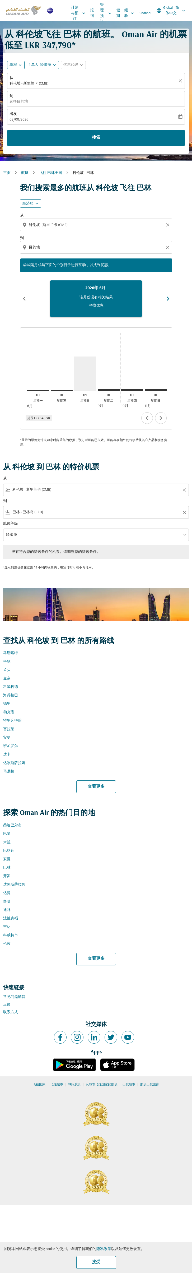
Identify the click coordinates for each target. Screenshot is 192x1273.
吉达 (7, 927)
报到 (92, 13)
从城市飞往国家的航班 (102, 1084)
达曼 (7, 893)
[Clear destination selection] (168, 247)
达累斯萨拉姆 (14, 763)
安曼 (7, 738)
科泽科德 (10, 687)
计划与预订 (79, 13)
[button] (43, 65)
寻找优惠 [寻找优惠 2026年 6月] (96, 306)
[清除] (181, 81)
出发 (13, 114)
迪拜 (7, 910)
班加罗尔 (10, 746)
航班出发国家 (149, 1084)
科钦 (7, 662)
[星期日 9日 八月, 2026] (85, 374)
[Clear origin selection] (168, 225)
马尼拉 (8, 772)
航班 (25, 173)
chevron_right (161, 418)
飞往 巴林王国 (50, 173)
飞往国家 (39, 1084)
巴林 (7, 868)
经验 (130, 13)
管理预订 (107, 13)
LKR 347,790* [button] (50, 45)
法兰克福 (10, 918)
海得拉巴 (10, 695)
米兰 (7, 842)
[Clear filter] (184, 490)
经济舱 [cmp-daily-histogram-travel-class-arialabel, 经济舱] (28, 204)
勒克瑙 (8, 712)
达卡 (7, 755)
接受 (96, 1262)
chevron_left (147, 418)
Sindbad (145, 13)
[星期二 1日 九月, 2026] (109, 390)
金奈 (7, 679)
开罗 (7, 876)
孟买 (7, 670)
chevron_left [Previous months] (24, 298)
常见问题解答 (14, 997)
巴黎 (7, 834)
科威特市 (10, 935)
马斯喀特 (10, 653)
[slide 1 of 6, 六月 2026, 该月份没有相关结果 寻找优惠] (96, 298)
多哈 (7, 902)
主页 (7, 173)
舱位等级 (10, 524)
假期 (118, 13)
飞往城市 (56, 1084)
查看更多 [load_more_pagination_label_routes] (96, 787)
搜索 (96, 138)
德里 (7, 704)
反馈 (7, 1005)
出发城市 (129, 1084)
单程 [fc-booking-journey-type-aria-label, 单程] (13, 65)
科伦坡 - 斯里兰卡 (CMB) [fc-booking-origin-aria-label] (29, 84)
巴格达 (8, 851)
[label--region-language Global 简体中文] (171, 10)
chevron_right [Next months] (168, 298)
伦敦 (7, 944)
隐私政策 (103, 1249)
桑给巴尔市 (12, 825)
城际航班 (74, 1084)
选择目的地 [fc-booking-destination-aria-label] (19, 102)
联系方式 (10, 1012)
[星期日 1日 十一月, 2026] (156, 390)
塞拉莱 (8, 729)
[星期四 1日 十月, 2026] (132, 390)
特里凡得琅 (12, 721)
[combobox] (97, 225)
